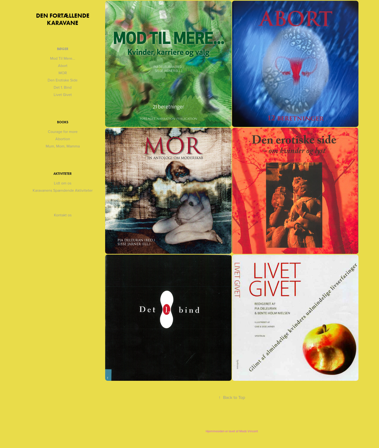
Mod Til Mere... (62, 58)
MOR (62, 72)
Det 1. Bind (63, 87)
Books (62, 122)
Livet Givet (63, 94)
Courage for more (63, 131)
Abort (62, 65)
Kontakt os (63, 215)
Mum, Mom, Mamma (63, 146)
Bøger (62, 49)
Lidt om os (62, 183)
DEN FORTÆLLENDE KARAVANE (63, 19)
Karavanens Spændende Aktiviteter (63, 190)
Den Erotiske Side (63, 80)
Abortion (62, 138)
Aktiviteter (62, 174)
